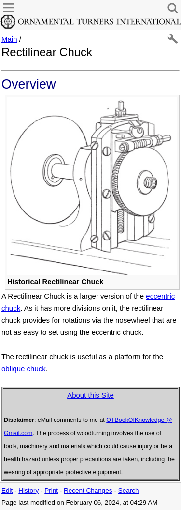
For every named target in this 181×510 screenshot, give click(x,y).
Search (128, 490)
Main (9, 39)
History (28, 490)
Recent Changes (88, 490)
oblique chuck (23, 368)
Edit (7, 490)
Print (51, 490)
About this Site (90, 395)
